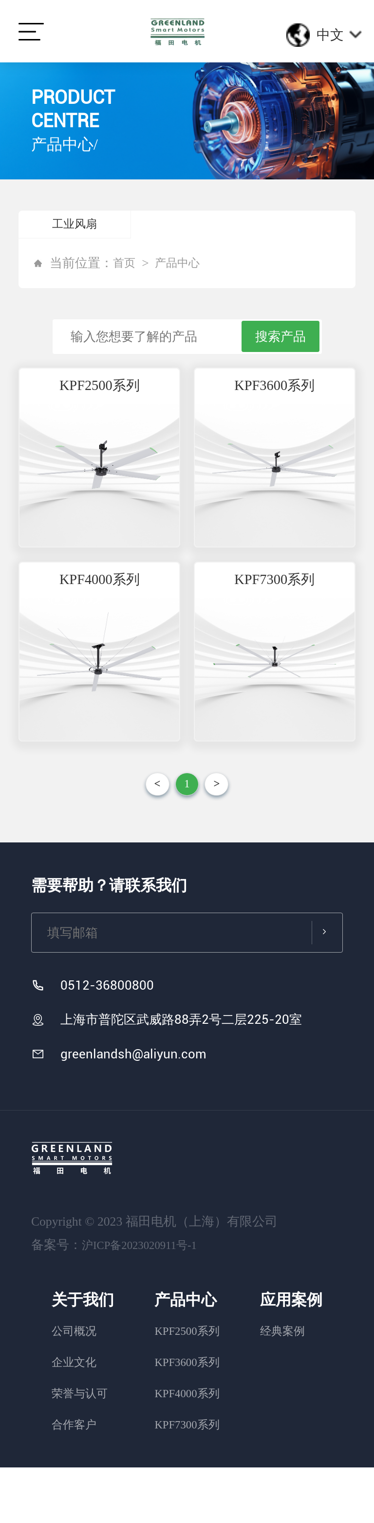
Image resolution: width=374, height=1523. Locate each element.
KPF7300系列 (274, 619)
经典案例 (287, 1386)
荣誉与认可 (81, 1449)
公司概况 (75, 1386)
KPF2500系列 (99, 401)
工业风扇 (74, 226)
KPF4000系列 (99, 619)
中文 (339, 35)
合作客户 (75, 1480)
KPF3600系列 (274, 401)
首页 (125, 266)
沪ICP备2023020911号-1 (146, 1300)
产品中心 (183, 266)
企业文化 (75, 1417)
